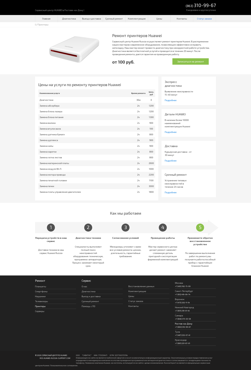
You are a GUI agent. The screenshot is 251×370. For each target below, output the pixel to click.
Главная (46, 18)
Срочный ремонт (114, 18)
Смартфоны (41, 291)
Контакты (182, 18)
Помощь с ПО (88, 306)
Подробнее (171, 100)
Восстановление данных (141, 286)
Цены (159, 18)
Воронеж (179, 299)
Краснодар (181, 340)
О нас (84, 286)
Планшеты (40, 286)
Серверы (39, 311)
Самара (179, 315)
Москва (179, 283)
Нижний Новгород (184, 307)
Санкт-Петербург (184, 291)
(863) (201, 5)
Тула (177, 331)
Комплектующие (137, 18)
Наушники (40, 296)
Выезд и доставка (91, 18)
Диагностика (69, 18)
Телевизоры (41, 301)
